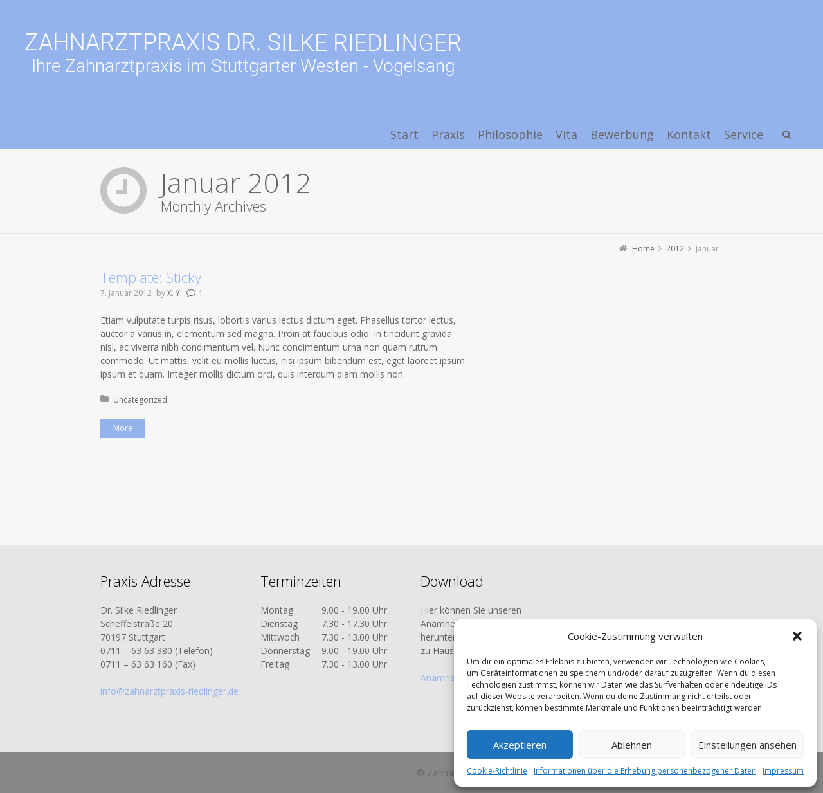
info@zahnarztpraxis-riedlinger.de (169, 691)
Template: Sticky (150, 277)
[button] (797, 636)
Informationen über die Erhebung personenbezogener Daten (645, 770)
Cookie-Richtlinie (497, 770)
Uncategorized (140, 399)
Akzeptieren (520, 744)
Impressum (783, 770)
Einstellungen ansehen (747, 744)
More (122, 428)
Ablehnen (631, 744)
